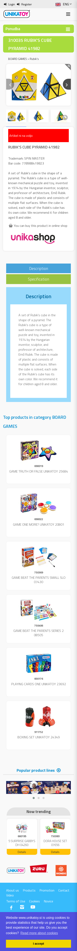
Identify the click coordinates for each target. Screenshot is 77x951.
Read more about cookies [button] (39, 933)
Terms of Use (15, 901)
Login (11, 4)
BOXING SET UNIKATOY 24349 (38, 737)
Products (29, 890)
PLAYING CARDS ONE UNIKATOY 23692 (38, 684)
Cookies (34, 901)
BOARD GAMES (17, 59)
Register (26, 4)
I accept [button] (38, 943)
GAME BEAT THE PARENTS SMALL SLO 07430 (39, 579)
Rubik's (34, 59)
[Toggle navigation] (67, 29)
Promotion (46, 890)
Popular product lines (36, 770)
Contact (63, 890)
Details (22, 852)
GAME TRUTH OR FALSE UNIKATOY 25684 (38, 471)
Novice (48, 901)
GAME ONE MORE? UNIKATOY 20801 (38, 524)
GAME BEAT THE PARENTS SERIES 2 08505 (38, 632)
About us (12, 890)
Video (10, 895)
